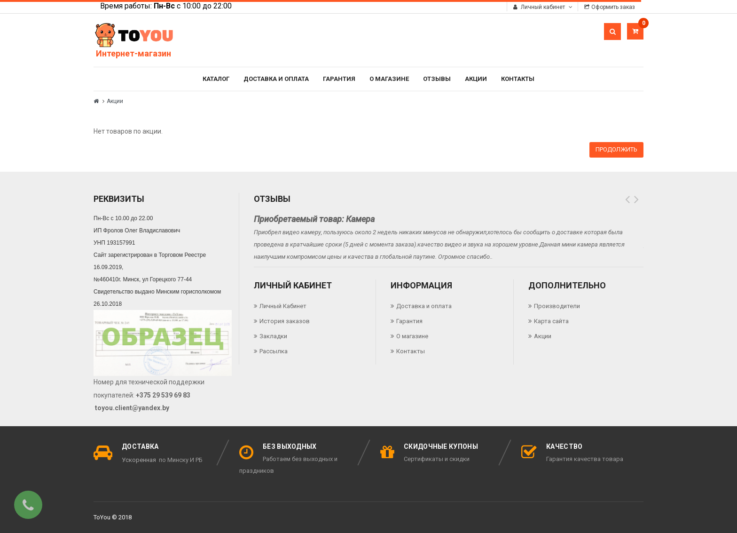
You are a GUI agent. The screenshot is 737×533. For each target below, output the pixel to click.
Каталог (216, 78)
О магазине (389, 78)
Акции (476, 78)
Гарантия (339, 78)
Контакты (517, 78)
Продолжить (616, 149)
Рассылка (273, 351)
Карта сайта (551, 321)
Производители (557, 306)
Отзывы (437, 78)
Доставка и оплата (276, 78)
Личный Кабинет (282, 306)
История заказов (284, 321)
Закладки (273, 336)
